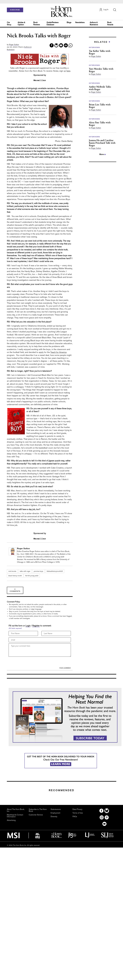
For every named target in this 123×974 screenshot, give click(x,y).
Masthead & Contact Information (15, 816)
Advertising (11, 820)
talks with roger (25, 571)
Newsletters (80, 22)
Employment (55, 813)
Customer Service (36, 815)
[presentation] (26, 662)
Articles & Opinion (21, 23)
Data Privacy (77, 809)
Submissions (56, 809)
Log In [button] (103, 9)
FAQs (74, 816)
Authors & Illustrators (94, 23)
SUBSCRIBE (15, 10)
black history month (15, 576)
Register (36, 625)
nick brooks (12, 571)
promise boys (38, 571)
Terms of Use (77, 813)
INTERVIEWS (94, 47)
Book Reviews (36, 23)
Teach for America (58, 352)
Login (27, 625)
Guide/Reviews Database (53, 23)
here (68, 71)
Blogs (69, 22)
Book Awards (110, 23)
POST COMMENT (65, 668)
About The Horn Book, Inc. (16, 810)
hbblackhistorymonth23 (55, 571)
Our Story (9, 23)
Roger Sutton (14, 45)
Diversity (54, 816)
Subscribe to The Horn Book (38, 810)
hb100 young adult (31, 576)
